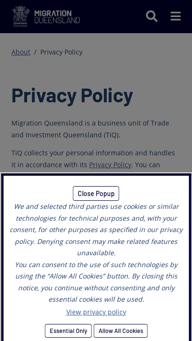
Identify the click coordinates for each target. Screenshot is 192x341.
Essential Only (68, 330)
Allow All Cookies (120, 330)
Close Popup (96, 193)
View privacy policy (96, 311)
